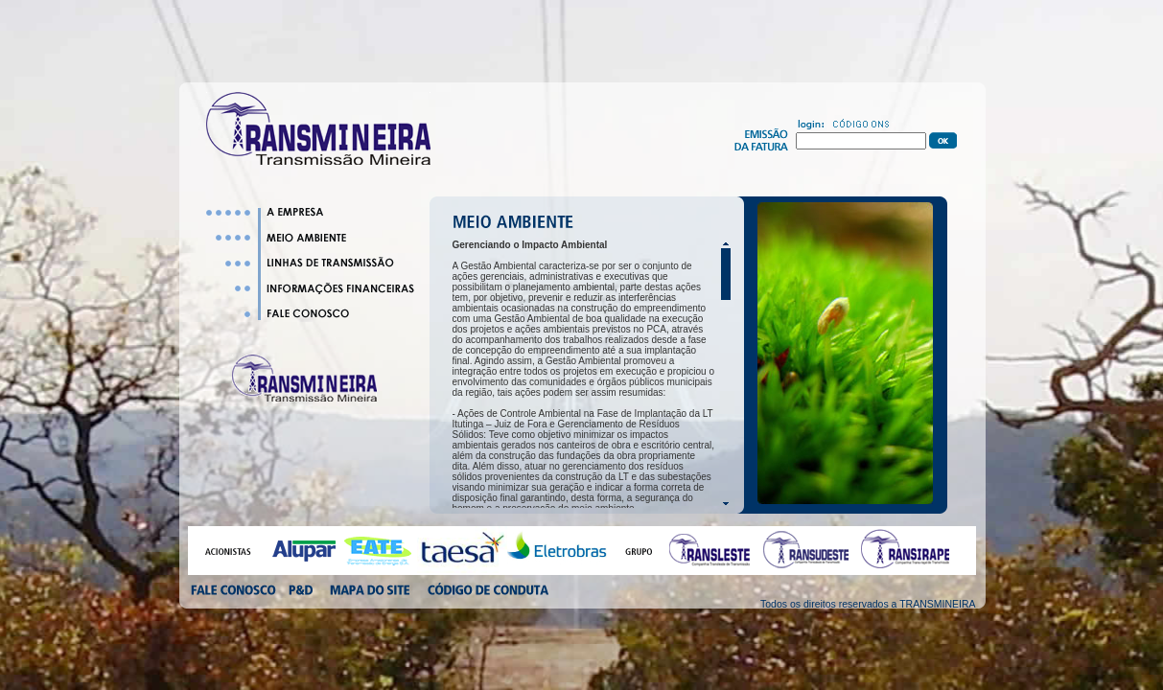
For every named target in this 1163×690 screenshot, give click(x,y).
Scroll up (726, 244)
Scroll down (726, 503)
